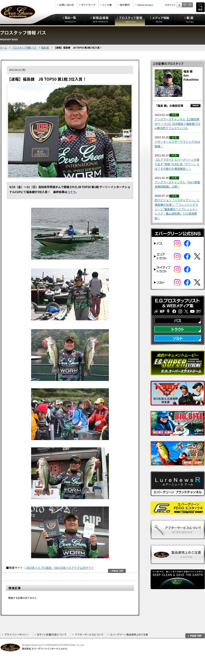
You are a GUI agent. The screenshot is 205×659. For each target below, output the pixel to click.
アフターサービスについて (88, 634)
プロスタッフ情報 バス (24, 47)
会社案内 (124, 4)
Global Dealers (144, 4)
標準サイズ (179, 4)
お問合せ (66, 4)
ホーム (3, 47)
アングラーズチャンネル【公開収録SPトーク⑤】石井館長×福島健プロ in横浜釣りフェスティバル (177, 123)
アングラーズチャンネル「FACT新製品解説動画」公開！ (177, 184)
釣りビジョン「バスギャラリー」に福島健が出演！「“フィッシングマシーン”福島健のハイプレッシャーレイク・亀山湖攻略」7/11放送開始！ (177, 209)
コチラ (71, 192)
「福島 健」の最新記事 (169, 106)
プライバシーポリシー (16, 634)
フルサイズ (190, 4)
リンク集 (107, 4)
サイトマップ (88, 4)
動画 (190, 19)
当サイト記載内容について (52, 634)
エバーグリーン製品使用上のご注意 (127, 634)
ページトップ (117, 571)
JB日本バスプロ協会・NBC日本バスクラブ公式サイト (60, 568)
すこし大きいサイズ (184, 4)
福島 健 (45, 47)
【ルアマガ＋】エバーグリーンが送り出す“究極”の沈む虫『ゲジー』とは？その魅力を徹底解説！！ (177, 164)
